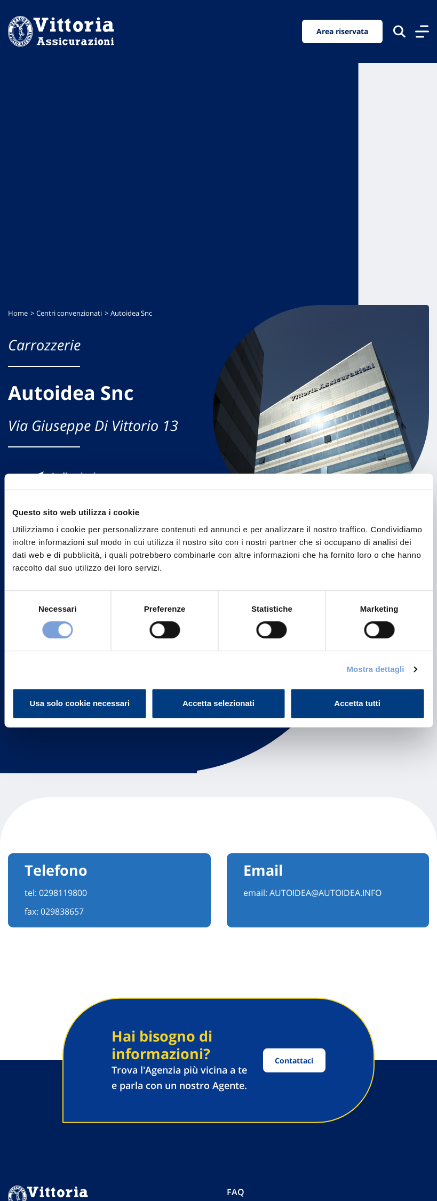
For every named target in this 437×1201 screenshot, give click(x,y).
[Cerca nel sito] (399, 31)
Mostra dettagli (375, 669)
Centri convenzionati (69, 313)
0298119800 (63, 893)
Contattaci (294, 1060)
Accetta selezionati (218, 703)
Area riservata (342, 31)
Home (18, 313)
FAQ (235, 1192)
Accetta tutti (357, 703)
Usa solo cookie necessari (80, 703)
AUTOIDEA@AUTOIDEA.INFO (325, 893)
